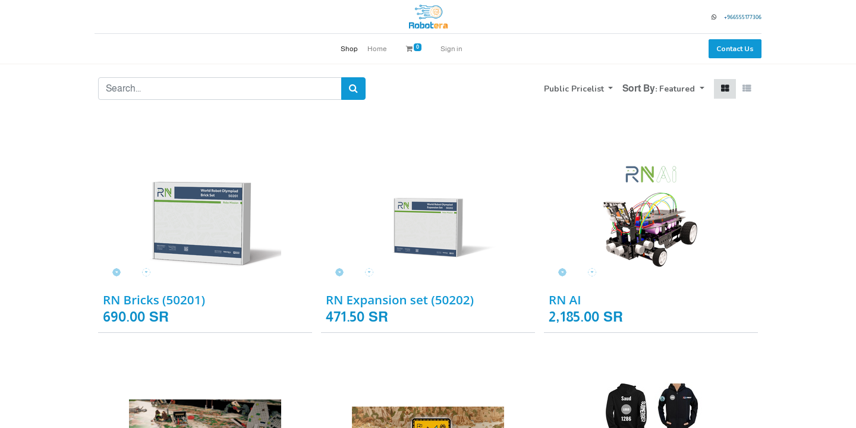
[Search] (353, 88)
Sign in (451, 49)
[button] (681, 89)
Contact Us (731, 49)
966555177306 (740, 17)
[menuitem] (349, 49)
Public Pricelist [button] (575, 89)
